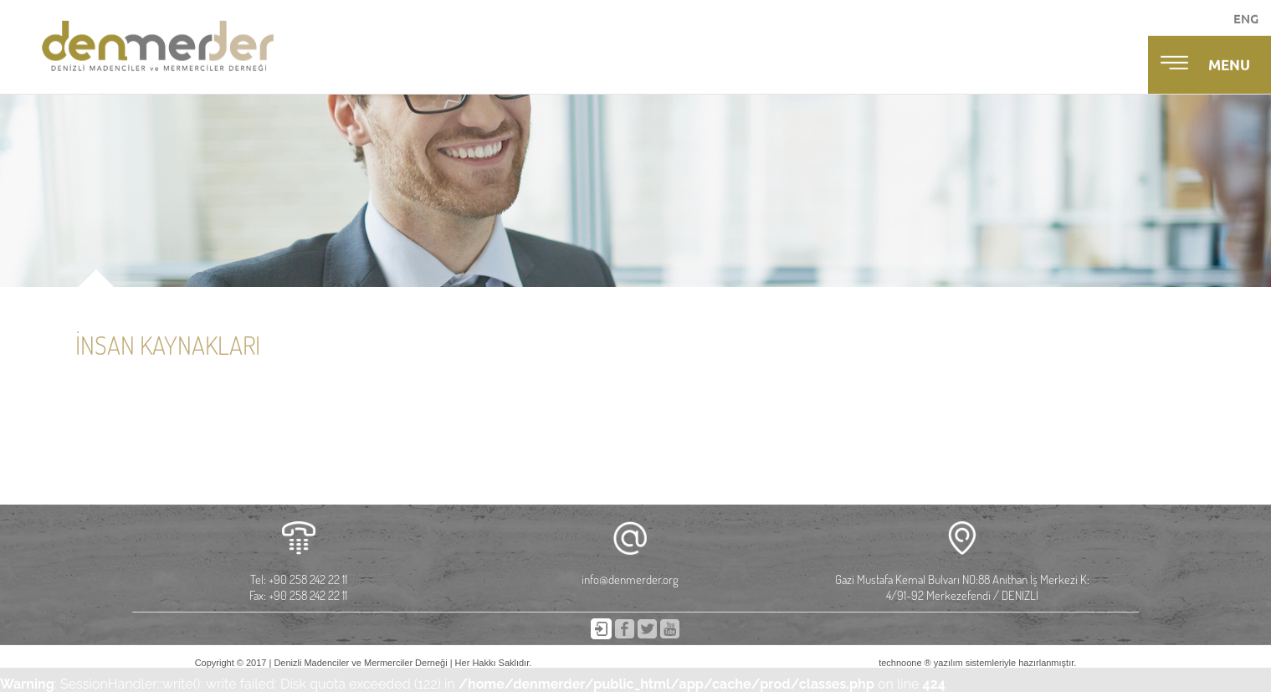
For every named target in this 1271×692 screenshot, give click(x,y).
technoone (900, 663)
